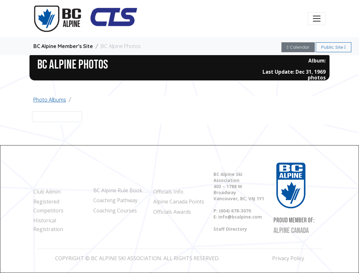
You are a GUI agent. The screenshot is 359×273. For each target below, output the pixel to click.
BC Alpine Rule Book (117, 190)
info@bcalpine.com (240, 217)
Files (159, 164)
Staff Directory (230, 229)
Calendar (298, 47)
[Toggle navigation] (317, 18)
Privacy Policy (288, 258)
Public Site (333, 47)
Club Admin (47, 191)
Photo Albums (49, 99)
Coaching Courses (115, 210)
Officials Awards (172, 211)
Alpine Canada (291, 230)
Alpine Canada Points (178, 201)
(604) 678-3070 (235, 211)
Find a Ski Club (50, 164)
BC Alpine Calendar (116, 164)
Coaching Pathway (115, 200)
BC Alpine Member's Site (63, 46)
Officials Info (168, 191)
